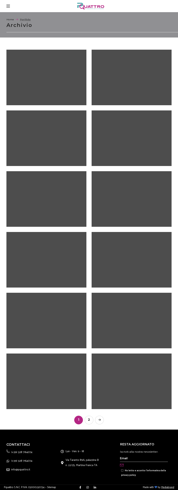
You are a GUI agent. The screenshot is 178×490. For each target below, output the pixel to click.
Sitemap (51, 487)
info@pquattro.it (20, 469)
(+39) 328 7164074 (21, 452)
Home (10, 19)
